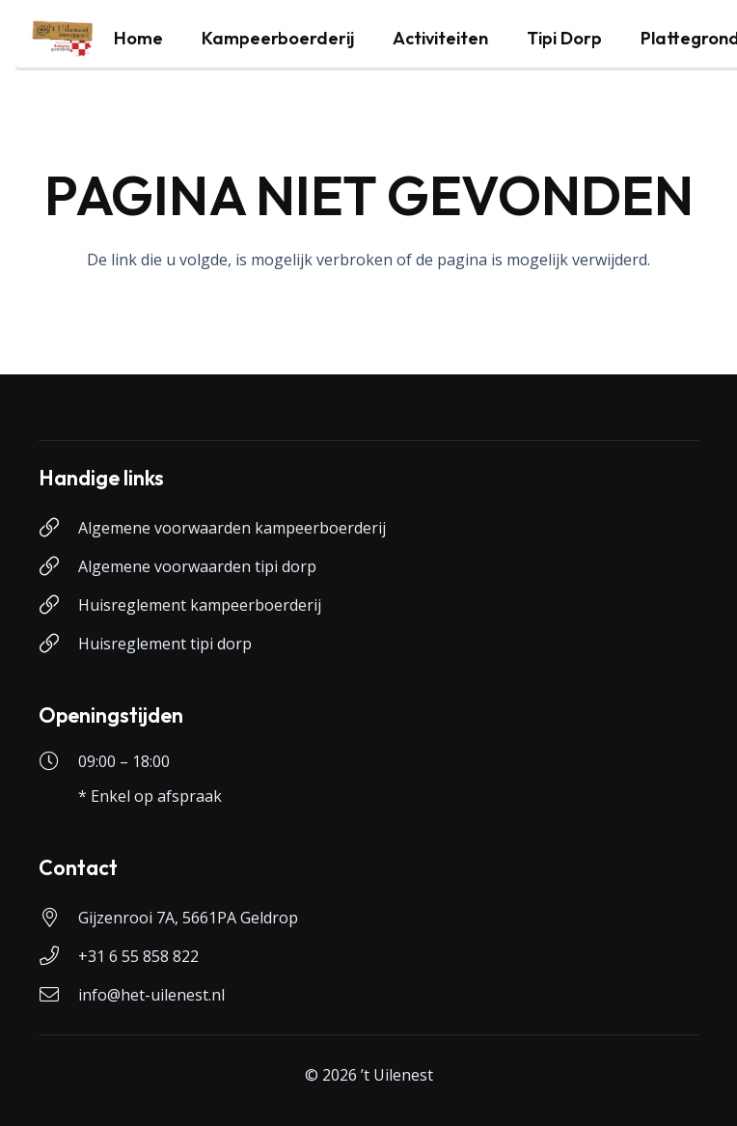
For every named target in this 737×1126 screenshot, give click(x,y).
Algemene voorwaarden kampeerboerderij (232, 527)
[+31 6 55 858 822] (58, 956)
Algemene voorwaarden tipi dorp (197, 566)
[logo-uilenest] (63, 38)
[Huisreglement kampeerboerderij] (58, 605)
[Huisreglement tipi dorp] (58, 643)
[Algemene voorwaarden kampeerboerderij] (58, 527)
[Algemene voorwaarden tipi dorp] (58, 566)
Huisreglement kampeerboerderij (199, 605)
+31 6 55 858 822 (138, 956)
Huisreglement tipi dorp (165, 643)
